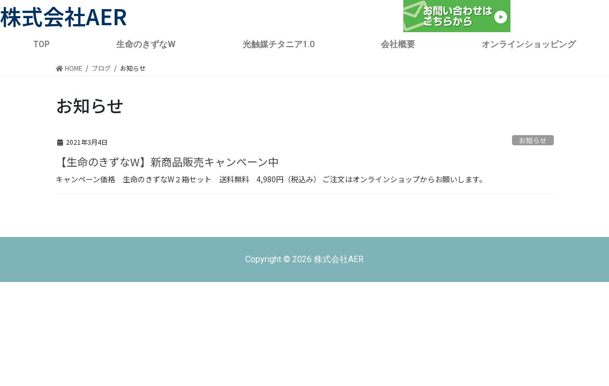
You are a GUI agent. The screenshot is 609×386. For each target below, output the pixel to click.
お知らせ (533, 140)
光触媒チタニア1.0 (278, 44)
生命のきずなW (146, 44)
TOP (41, 44)
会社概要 (398, 44)
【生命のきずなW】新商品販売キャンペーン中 (167, 161)
